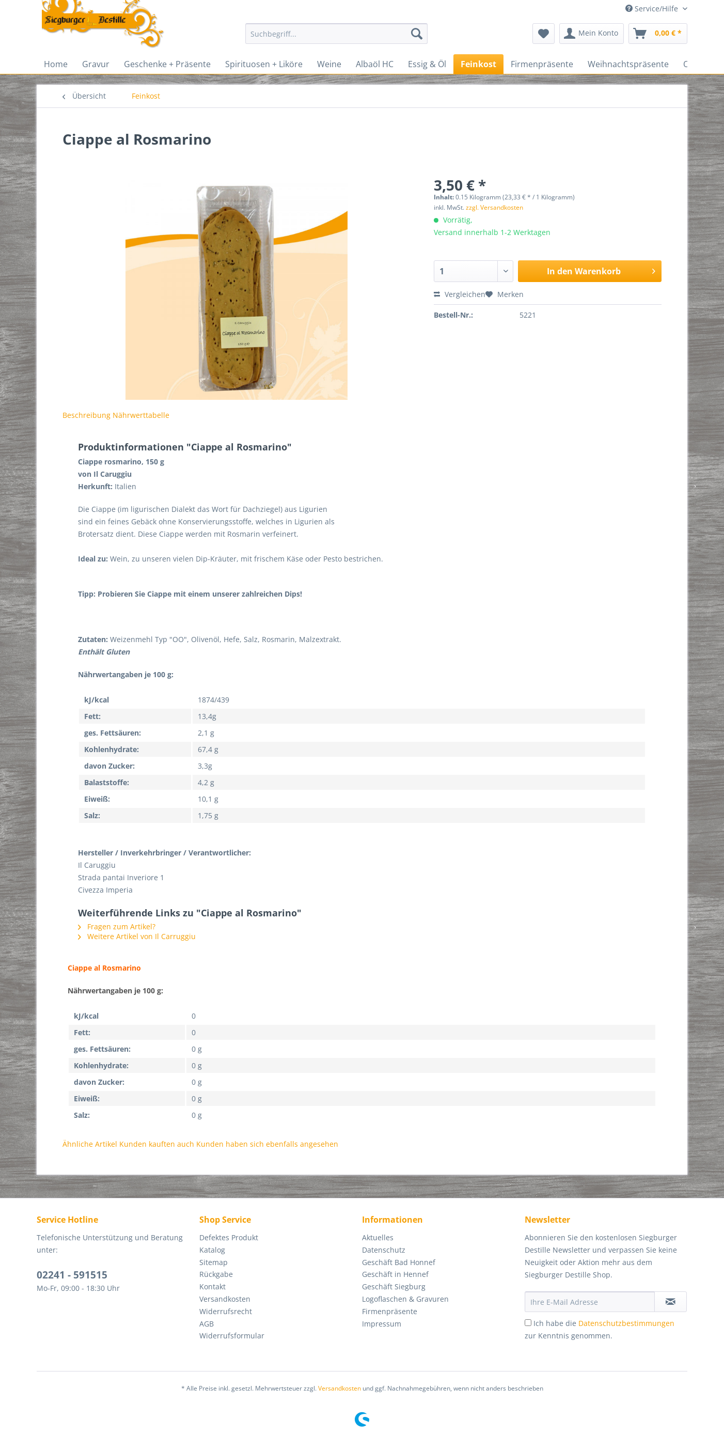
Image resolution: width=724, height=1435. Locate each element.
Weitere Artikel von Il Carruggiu (137, 936)
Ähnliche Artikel (89, 1144)
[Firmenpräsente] (541, 64)
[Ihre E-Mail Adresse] (590, 1301)
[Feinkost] (478, 64)
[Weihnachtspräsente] (628, 64)
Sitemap (213, 1262)
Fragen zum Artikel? (116, 926)
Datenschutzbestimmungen (626, 1323)
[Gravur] (96, 64)
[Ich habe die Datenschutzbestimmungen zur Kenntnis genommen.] (528, 1322)
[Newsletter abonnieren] (670, 1301)
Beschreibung (86, 415)
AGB (206, 1324)
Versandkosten (224, 1299)
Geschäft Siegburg (394, 1286)
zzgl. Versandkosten (494, 207)
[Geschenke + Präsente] (167, 64)
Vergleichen (459, 294)
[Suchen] (417, 33)
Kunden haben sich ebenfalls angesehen (267, 1144)
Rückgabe (216, 1274)
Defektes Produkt (228, 1237)
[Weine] (329, 64)
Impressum (381, 1324)
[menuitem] (336, 38)
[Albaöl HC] (375, 64)
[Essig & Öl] (427, 64)
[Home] (56, 64)
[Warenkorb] (657, 33)
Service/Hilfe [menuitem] (652, 8)
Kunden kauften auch (156, 1144)
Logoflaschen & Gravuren (405, 1299)
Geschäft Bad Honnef (398, 1262)
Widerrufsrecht (225, 1311)
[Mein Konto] (591, 33)
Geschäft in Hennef (395, 1274)
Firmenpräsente (389, 1311)
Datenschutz (383, 1250)
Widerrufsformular (231, 1335)
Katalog (212, 1250)
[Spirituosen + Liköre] (264, 64)
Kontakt (212, 1286)
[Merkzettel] (543, 33)
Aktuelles (378, 1237)
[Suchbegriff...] (336, 33)
